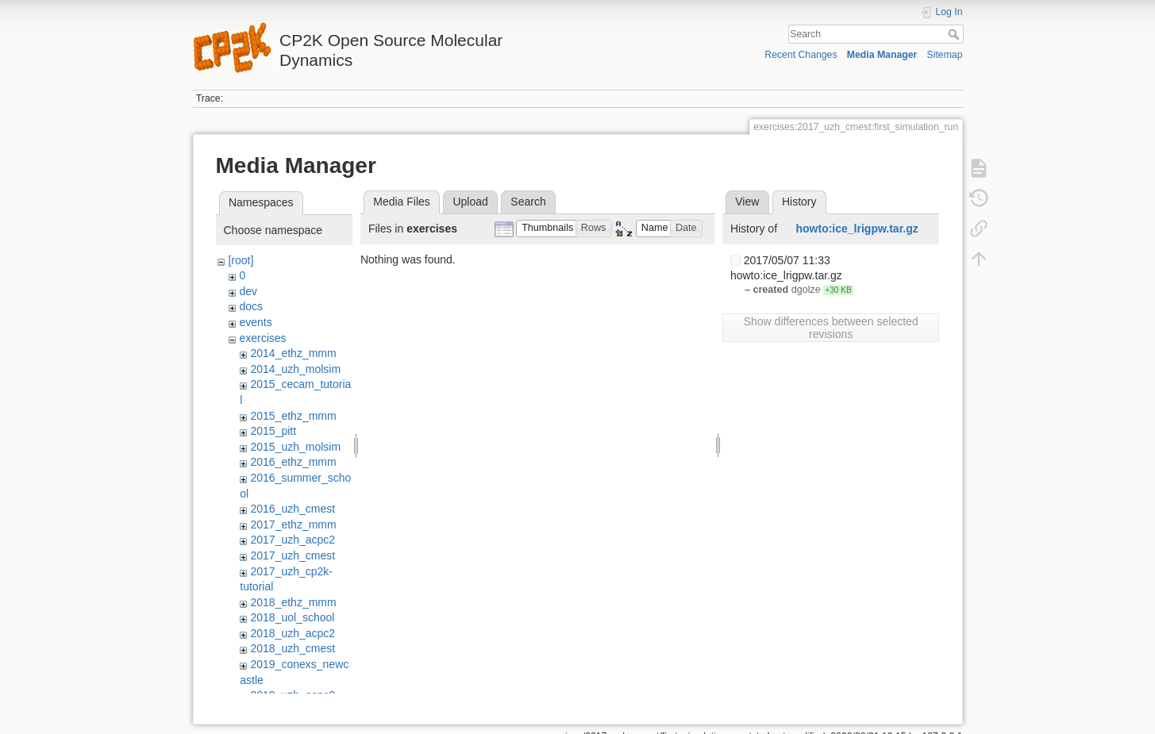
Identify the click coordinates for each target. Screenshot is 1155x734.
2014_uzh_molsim (295, 369)
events (255, 322)
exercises (262, 338)
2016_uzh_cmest (292, 508)
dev (248, 291)
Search (955, 34)
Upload (469, 201)
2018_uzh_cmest (292, 648)
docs (251, 306)
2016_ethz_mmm (293, 461)
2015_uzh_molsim (295, 446)
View (747, 201)
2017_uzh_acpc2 (292, 539)
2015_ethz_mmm (293, 415)
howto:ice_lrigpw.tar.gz (857, 228)
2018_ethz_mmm (293, 602)
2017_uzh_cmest (292, 555)
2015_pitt (273, 431)
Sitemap (945, 54)
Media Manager (882, 54)
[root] (240, 260)
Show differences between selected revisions (831, 327)
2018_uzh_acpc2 (292, 633)
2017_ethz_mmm (293, 524)
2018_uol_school (292, 617)
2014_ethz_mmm (293, 353)
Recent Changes (800, 54)
